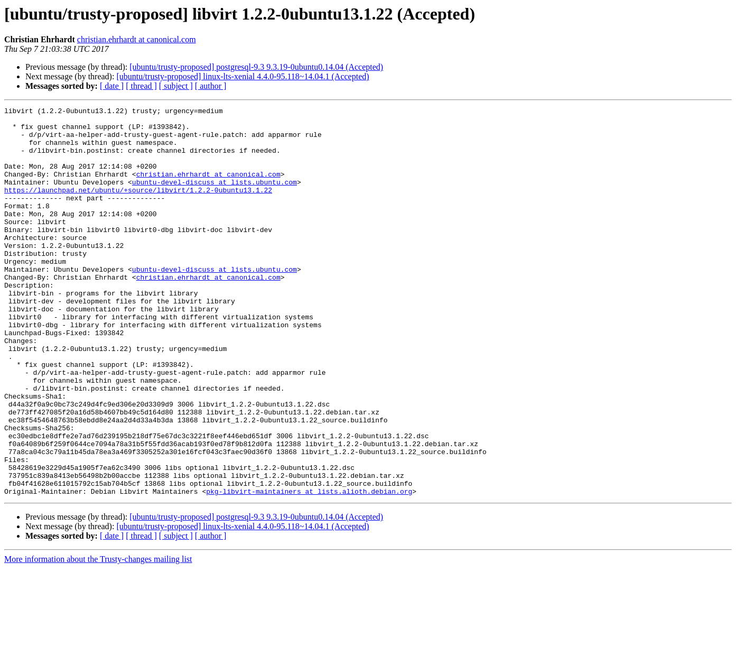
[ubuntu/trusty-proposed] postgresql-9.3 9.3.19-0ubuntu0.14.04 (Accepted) (256, 66)
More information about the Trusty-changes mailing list (98, 636)
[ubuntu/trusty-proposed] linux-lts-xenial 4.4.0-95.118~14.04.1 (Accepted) (242, 76)
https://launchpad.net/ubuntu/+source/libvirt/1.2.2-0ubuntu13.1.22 (138, 207)
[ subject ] (176, 85)
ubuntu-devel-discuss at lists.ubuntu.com (214, 197)
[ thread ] (141, 85)
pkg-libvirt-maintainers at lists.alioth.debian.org (309, 569)
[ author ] (211, 85)
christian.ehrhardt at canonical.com (136, 39)
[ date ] (112, 85)
